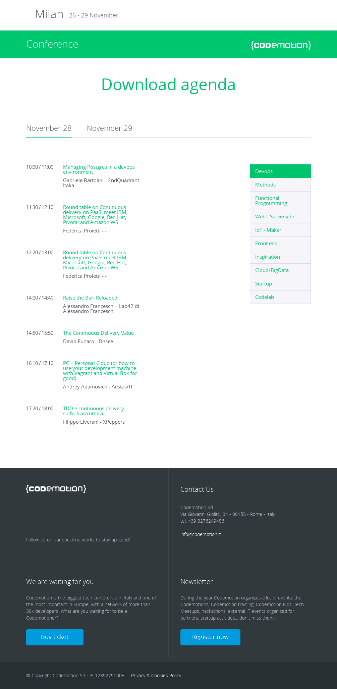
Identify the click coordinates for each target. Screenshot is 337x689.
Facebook (33, 512)
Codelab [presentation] (264, 297)
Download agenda (168, 84)
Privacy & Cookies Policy (156, 675)
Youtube (117, 512)
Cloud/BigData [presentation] (272, 270)
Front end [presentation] (266, 243)
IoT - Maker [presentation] (268, 229)
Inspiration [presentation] (267, 256)
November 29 (109, 128)
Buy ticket (55, 637)
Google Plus (96, 512)
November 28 (49, 128)
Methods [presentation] (265, 184)
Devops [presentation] (264, 171)
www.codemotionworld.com (281, 45)
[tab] (280, 171)
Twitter (54, 512)
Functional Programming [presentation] (271, 200)
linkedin (75, 512)
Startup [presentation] (263, 283)
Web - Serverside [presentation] (274, 216)
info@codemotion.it (200, 534)
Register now (210, 637)
